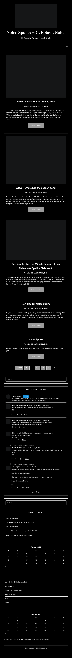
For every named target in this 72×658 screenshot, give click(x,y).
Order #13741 (15, 525)
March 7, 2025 (46, 427)
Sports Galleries (9, 593)
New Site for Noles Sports (36, 311)
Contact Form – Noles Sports (13, 597)
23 (43, 375)
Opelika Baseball (17, 455)
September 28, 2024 (48, 440)
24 (49, 375)
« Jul (5, 573)
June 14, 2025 (46, 412)
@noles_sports (37, 412)
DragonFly (8, 610)
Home (6, 585)
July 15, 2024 (37, 455)
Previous (19, 375)
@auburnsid (25, 474)
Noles (46, 113)
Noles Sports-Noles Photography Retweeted (23, 452)
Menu (66, 53)
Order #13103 (28, 542)
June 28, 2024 (32, 474)
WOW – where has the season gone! (36, 194)
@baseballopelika (27, 455)
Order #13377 (15, 534)
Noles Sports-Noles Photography (22, 412)
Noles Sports (36, 346)
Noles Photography (10, 601)
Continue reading (36, 132)
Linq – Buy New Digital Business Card (16, 589)
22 (37, 375)
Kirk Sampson (16, 474)
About (6, 606)
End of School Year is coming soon (36, 108)
